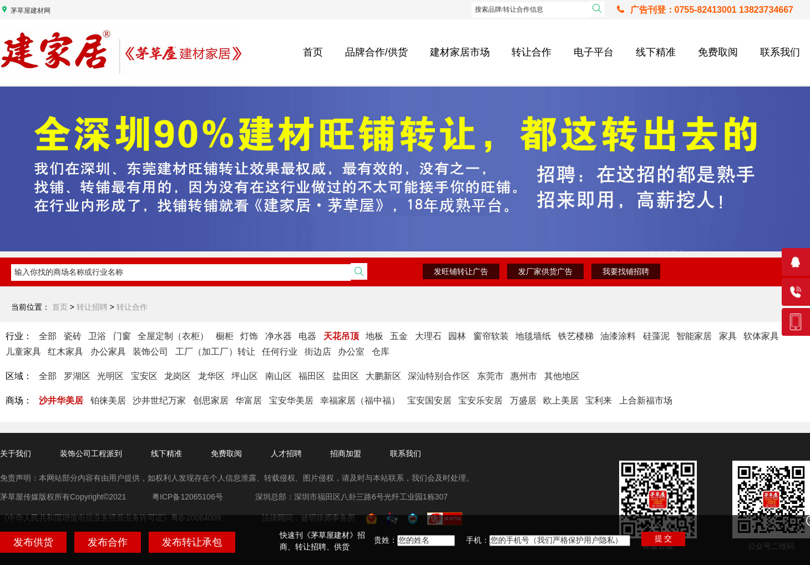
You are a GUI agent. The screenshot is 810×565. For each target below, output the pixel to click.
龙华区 (211, 376)
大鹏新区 (383, 376)
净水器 (278, 336)
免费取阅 (718, 52)
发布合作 (108, 542)
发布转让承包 (192, 542)
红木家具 (65, 351)
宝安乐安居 (480, 400)
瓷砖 (73, 336)
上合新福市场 (645, 400)
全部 (48, 336)
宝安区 (144, 376)
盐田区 (345, 376)
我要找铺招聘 (626, 271)
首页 (313, 52)
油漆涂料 (618, 336)
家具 (728, 336)
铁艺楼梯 (576, 336)
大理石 (428, 336)
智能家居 (694, 336)
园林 (457, 336)
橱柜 (225, 336)
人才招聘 (286, 453)
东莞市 (490, 376)
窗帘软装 (491, 336)
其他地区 (562, 376)
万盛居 (523, 400)
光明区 (110, 376)
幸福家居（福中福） (360, 400)
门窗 (122, 336)
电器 (307, 336)
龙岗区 (177, 376)
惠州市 (523, 376)
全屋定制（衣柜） (173, 336)
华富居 (248, 400)
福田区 (311, 376)
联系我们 (780, 52)
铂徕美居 (108, 400)
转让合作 (531, 52)
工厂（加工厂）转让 (215, 351)
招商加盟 (345, 453)
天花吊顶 (341, 336)
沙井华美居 (61, 400)
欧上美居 (561, 400)
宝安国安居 (429, 400)
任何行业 (279, 351)
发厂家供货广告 (545, 271)
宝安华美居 (291, 400)
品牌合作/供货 (376, 52)
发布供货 (33, 542)
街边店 (318, 351)
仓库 (380, 351)
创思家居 (211, 400)
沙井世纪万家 (159, 400)
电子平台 (594, 52)
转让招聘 (92, 306)
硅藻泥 (656, 336)
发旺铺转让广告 (461, 271)
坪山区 (244, 376)
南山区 (278, 376)
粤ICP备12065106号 (187, 496)
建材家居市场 (460, 52)
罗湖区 (77, 376)
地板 (374, 336)
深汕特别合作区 (439, 376)
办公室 (351, 351)
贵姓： (385, 540)
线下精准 (656, 52)
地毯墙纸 (533, 336)
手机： (477, 540)
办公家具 (108, 351)
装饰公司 (150, 351)
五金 (399, 336)
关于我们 (15, 453)
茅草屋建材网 (30, 10)
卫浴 (97, 336)
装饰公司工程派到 (91, 453)
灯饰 (249, 336)
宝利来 (598, 400)
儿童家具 (23, 351)
